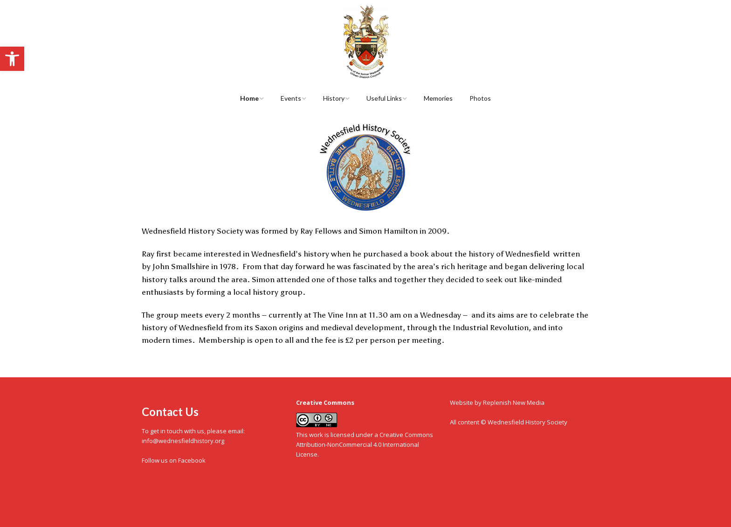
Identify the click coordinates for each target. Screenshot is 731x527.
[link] (12, 59)
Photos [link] (480, 98)
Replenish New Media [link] (514, 402)
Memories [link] (438, 98)
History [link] (334, 98)
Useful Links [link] (384, 98)
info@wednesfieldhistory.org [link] (183, 441)
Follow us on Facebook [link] (174, 460)
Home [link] (249, 98)
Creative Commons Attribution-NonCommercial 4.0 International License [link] (364, 444)
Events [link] (291, 98)
